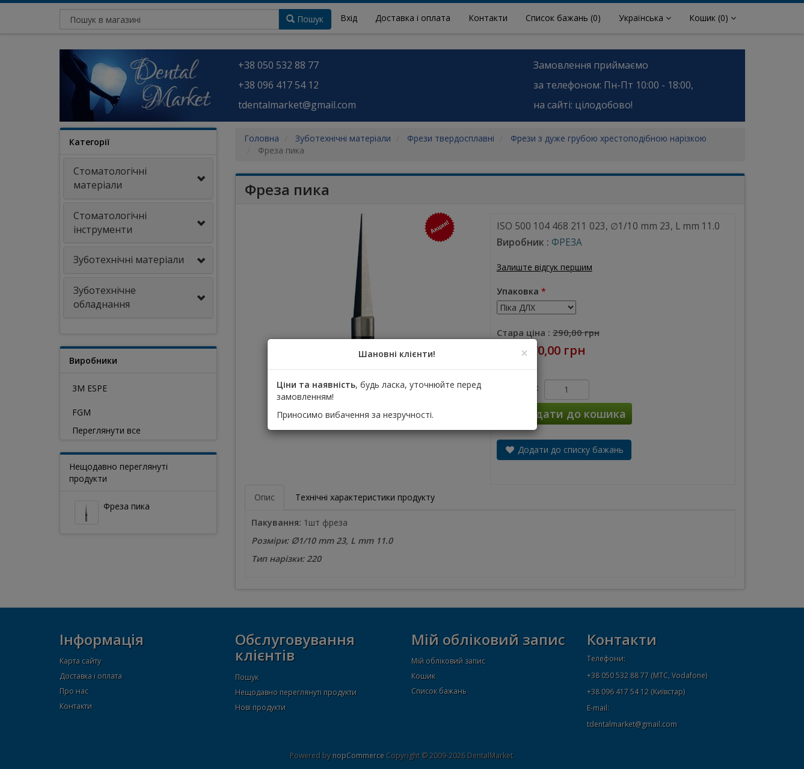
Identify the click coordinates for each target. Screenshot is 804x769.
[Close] (524, 353)
